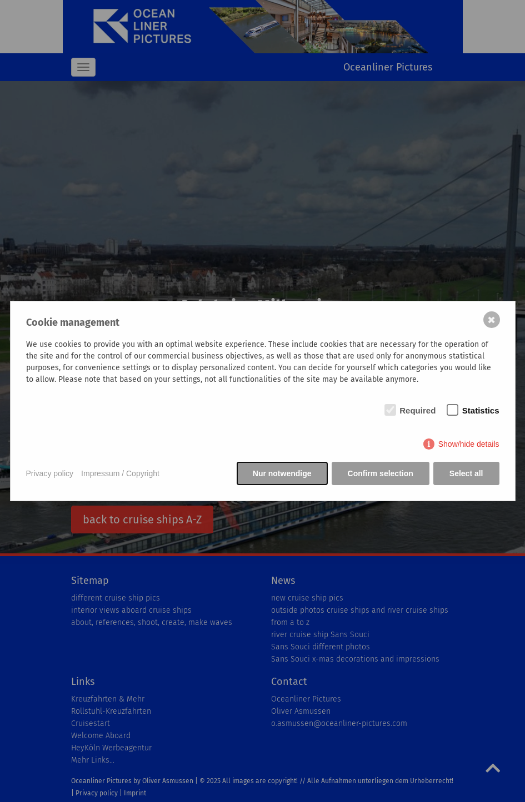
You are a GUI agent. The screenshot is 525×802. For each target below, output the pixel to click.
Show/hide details (468, 444)
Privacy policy (50, 473)
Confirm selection (380, 473)
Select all (466, 473)
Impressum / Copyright (120, 473)
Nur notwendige (282, 473)
